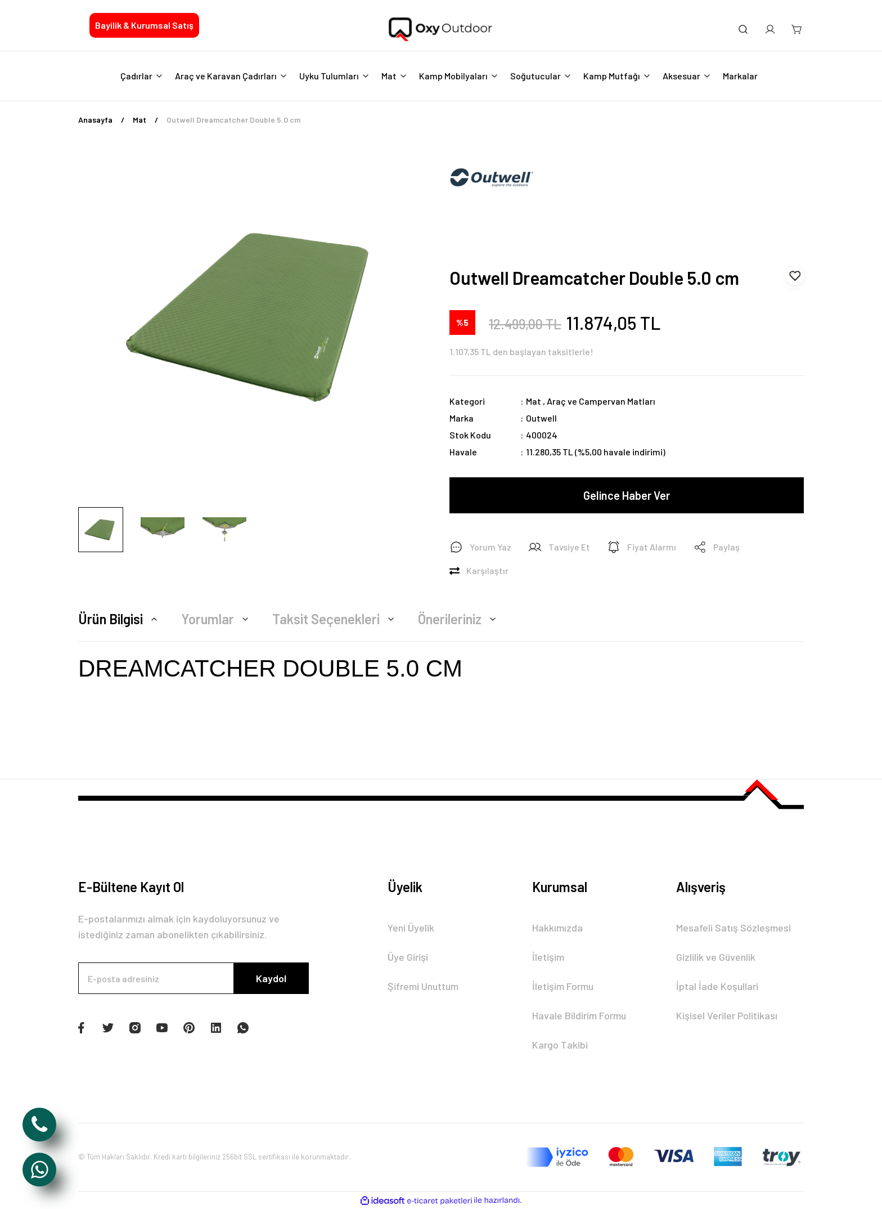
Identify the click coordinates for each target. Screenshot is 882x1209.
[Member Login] (770, 29)
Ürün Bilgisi (119, 619)
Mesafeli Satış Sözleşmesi (733, 927)
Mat (533, 401)
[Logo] (441, 29)
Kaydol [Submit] (271, 978)
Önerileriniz (459, 619)
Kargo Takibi (560, 1044)
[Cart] (797, 29)
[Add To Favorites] (795, 276)
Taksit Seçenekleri (335, 619)
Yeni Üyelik (411, 927)
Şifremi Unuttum (423, 986)
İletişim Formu (562, 986)
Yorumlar (216, 619)
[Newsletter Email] (193, 978)
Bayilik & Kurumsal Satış (144, 25)
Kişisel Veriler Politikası (726, 1015)
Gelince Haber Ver (626, 495)
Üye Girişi (408, 957)
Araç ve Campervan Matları (601, 401)
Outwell (541, 418)
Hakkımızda (557, 927)
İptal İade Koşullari (717, 986)
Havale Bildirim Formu (579, 1015)
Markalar (740, 75)
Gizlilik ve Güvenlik (715, 957)
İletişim (548, 957)
